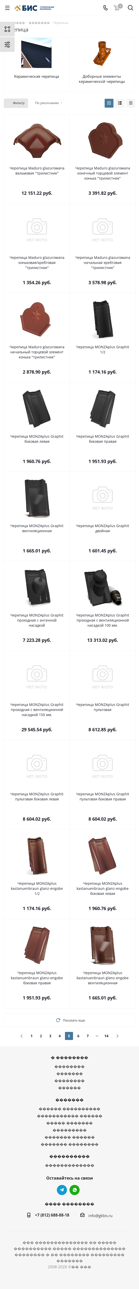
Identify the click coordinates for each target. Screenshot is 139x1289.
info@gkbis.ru (100, 1215)
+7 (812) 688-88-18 (52, 1215)
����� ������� (69, 1122)
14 (106, 1035)
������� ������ (69, 1137)
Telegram (62, 1190)
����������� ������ (69, 1115)
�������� (69, 1066)
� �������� (69, 1057)
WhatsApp (75, 1190)
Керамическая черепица (36, 76)
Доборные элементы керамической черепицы (102, 79)
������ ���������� (69, 1108)
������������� (69, 1165)
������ (69, 1087)
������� (69, 1073)
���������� (69, 1156)
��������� (70, 1129)
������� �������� (70, 1144)
